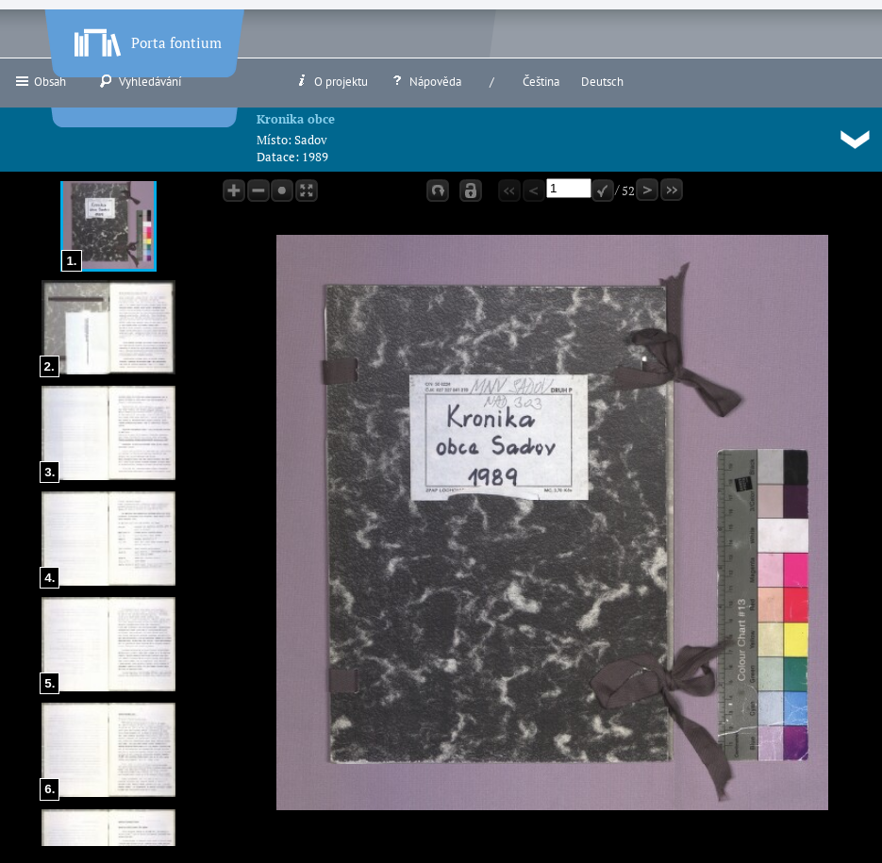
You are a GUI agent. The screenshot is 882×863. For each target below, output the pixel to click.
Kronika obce (296, 118)
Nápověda (425, 81)
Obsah (40, 81)
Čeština (541, 82)
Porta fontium (146, 38)
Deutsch (602, 82)
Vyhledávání (140, 81)
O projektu (331, 81)
